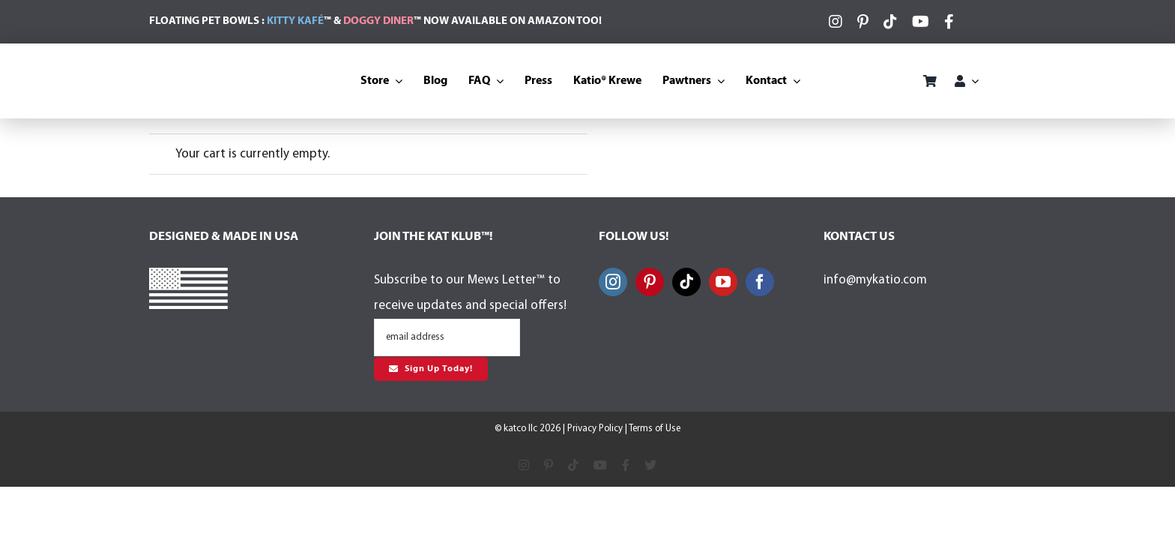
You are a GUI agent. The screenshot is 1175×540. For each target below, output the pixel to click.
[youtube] (920, 21)
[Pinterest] (649, 282)
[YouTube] (723, 282)
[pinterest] (863, 21)
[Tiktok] (686, 282)
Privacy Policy (595, 429)
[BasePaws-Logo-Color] (865, 70)
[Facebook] (760, 282)
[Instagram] (613, 282)
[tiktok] (890, 21)
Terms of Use (654, 429)
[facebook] (949, 21)
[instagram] (835, 21)
